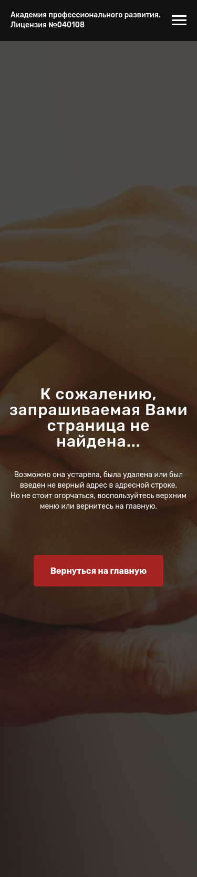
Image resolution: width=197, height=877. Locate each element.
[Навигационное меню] (179, 20)
